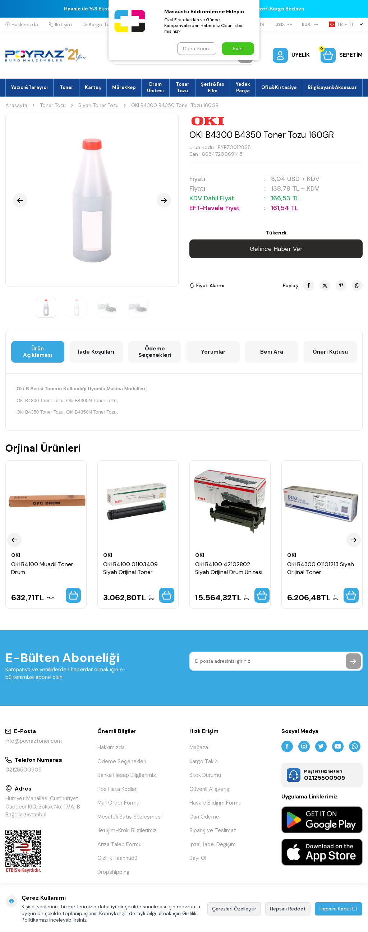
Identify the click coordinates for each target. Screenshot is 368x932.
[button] (20, 200)
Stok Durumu (205, 775)
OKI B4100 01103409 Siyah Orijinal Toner (130, 567)
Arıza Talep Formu (119, 844)
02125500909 (23, 769)
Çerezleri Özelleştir (234, 908)
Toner (66, 87)
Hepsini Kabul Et (338, 908)
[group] (92, 200)
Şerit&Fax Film (212, 87)
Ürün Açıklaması (37, 352)
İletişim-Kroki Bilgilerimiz (127, 830)
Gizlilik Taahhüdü (117, 858)
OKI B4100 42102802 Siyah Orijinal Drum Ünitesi (228, 567)
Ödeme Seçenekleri (154, 352)
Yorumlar (213, 351)
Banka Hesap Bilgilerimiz (126, 775)
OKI (15, 555)
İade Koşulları (96, 351)
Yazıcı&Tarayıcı (29, 87)
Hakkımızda (21, 24)
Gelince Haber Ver (276, 249)
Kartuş (93, 87)
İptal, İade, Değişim (212, 844)
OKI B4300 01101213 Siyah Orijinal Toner (320, 567)
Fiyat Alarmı (206, 285)
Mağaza (198, 747)
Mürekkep (124, 87)
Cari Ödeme (204, 816)
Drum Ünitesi (155, 87)
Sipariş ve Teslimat (212, 830)
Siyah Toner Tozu (98, 105)
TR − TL (346, 24)
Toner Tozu (182, 87)
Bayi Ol (197, 858)
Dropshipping (113, 872)
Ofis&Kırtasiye (278, 87)
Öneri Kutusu (330, 351)
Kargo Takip (99, 24)
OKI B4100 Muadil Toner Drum (42, 567)
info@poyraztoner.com (33, 741)
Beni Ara (271, 351)
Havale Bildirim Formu (215, 802)
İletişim (60, 24)
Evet (238, 48)
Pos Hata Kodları (117, 789)
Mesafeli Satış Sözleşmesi (129, 816)
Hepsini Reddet (288, 908)
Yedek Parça (243, 87)
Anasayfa (16, 105)
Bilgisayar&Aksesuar (332, 87)
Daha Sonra (197, 48)
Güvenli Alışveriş (209, 789)
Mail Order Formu (118, 802)
